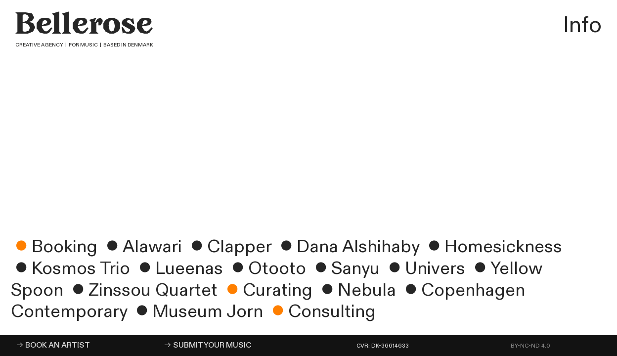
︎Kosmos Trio (72, 268)
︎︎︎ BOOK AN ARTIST (53, 345)
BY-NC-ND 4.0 (530, 346)
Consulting (321, 311)
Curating (267, 290)
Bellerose (88, 27)
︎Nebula (356, 290)
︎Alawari (142, 247)
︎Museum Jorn (197, 311)
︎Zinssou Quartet (143, 290)
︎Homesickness (493, 247)
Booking (54, 247)
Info (580, 25)
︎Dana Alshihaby (347, 247)
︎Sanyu (345, 268)
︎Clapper (228, 247)
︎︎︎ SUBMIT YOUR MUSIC (207, 345)
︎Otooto (266, 268)
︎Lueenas (178, 268)
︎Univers (424, 268)
